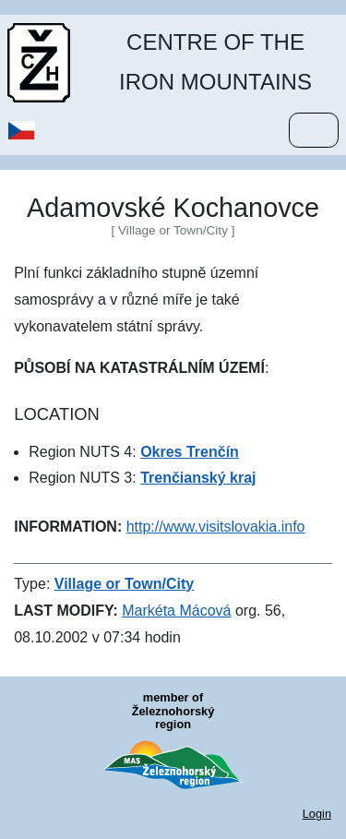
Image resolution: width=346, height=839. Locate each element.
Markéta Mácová (176, 610)
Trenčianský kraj (198, 477)
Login (317, 814)
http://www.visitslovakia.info (215, 526)
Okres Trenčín (189, 452)
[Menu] (314, 130)
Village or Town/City (124, 584)
